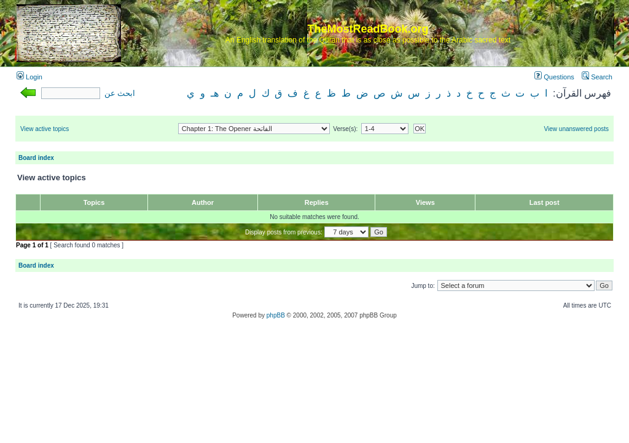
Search (597, 77)
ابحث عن (119, 93)
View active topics (44, 129)
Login (29, 77)
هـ (215, 93)
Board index (36, 157)
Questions (554, 77)
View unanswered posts (576, 129)
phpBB (276, 315)
